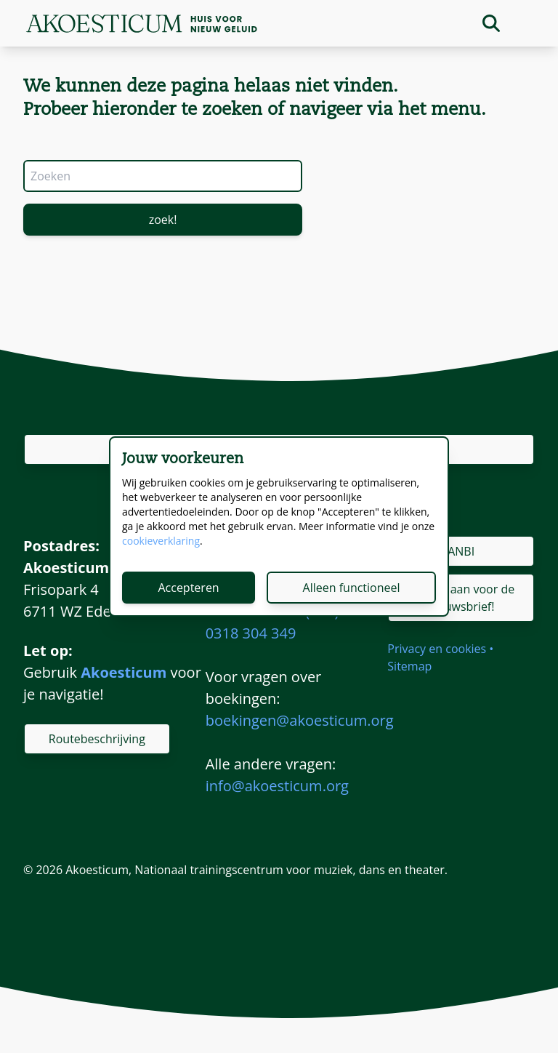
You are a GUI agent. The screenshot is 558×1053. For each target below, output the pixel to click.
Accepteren (188, 588)
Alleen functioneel (351, 588)
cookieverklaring (161, 541)
